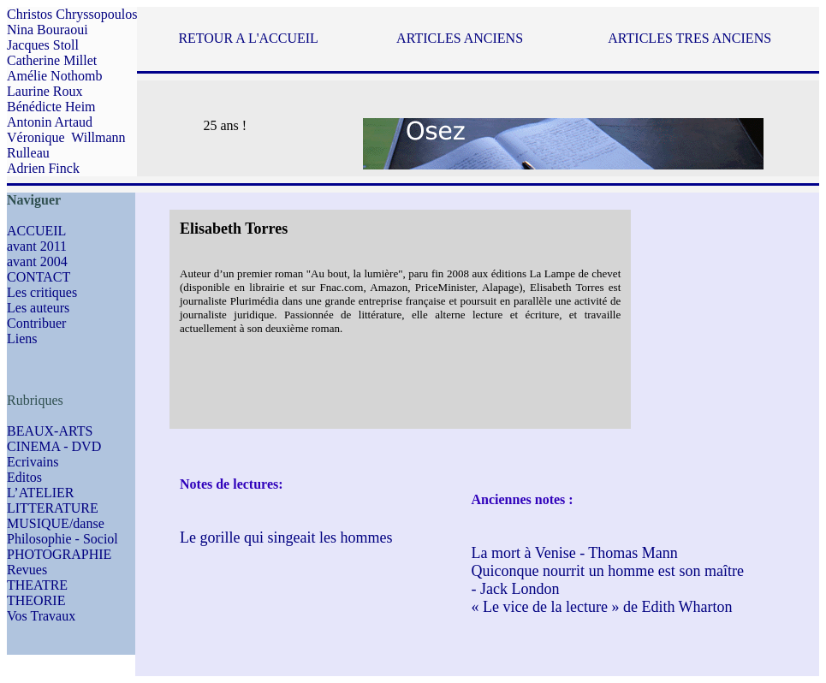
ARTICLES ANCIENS (459, 38)
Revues (27, 569)
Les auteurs (38, 307)
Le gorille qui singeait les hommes (286, 537)
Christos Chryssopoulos (72, 14)
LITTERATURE (52, 508)
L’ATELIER (40, 492)
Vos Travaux (41, 616)
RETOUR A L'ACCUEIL (248, 38)
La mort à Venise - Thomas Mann (575, 552)
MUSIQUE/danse (55, 523)
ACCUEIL (36, 230)
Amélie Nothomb (55, 75)
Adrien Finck (43, 168)
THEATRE (37, 585)
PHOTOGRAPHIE (59, 554)
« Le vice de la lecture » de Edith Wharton (602, 606)
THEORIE (36, 600)
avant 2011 (37, 246)
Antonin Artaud (49, 122)
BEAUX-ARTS (49, 431)
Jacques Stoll (43, 45)
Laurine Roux (44, 91)
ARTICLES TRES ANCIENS (689, 38)
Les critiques (42, 292)
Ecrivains (32, 461)
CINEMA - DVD (54, 446)
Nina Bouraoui (47, 29)
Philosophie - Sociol (62, 539)
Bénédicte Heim (51, 106)
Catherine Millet (52, 60)
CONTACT (38, 277)
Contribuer (36, 323)
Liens (22, 338)
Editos (24, 477)
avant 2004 (37, 261)
